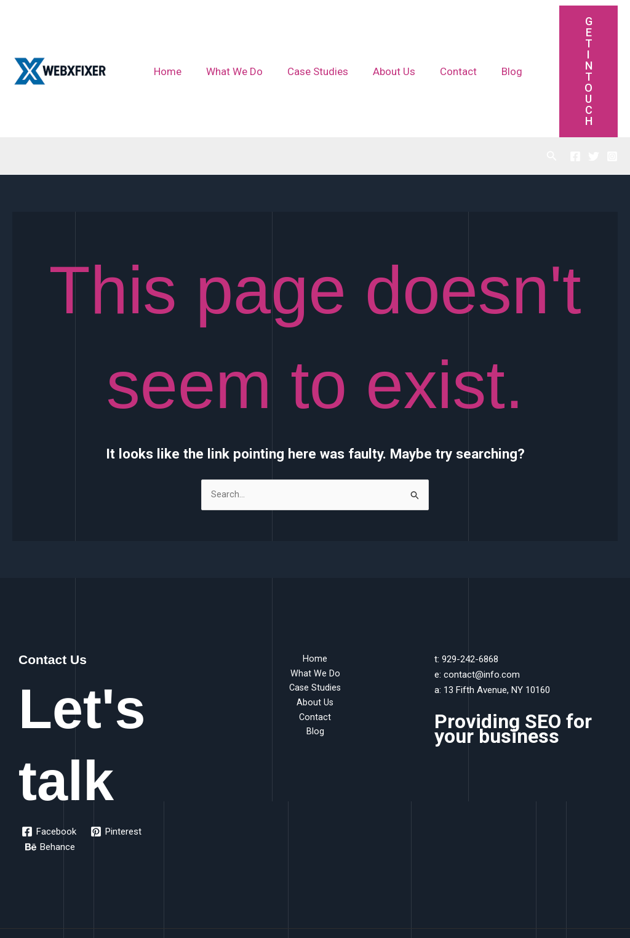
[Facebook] (575, 78)
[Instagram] (612, 78)
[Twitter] (593, 78)
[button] (551, 78)
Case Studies (308, 32)
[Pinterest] (117, 754)
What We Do (229, 32)
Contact (441, 32)
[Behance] (50, 770)
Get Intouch (578, 32)
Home (166, 32)
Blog (491, 32)
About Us (381, 32)
